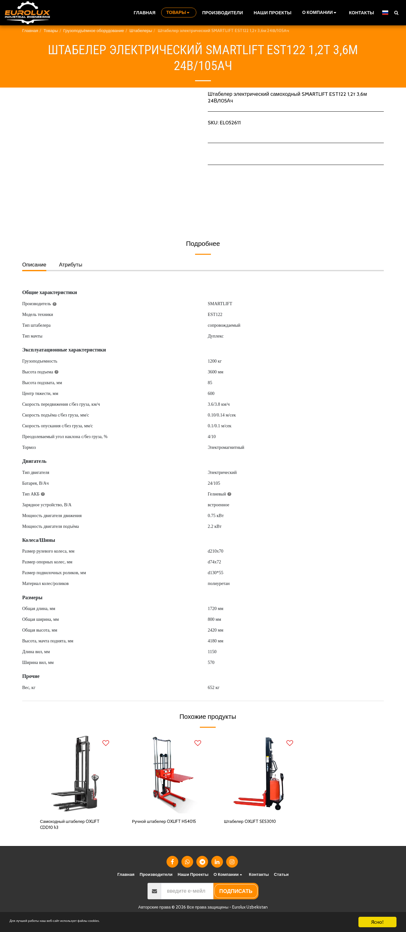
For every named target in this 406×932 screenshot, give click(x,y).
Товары (50, 30)
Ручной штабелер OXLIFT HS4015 (162, 826)
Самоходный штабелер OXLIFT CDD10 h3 (68, 826)
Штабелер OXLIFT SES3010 (256, 822)
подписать (235, 894)
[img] (74, 773)
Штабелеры (140, 30)
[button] (320, 12)
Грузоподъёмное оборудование (93, 30)
